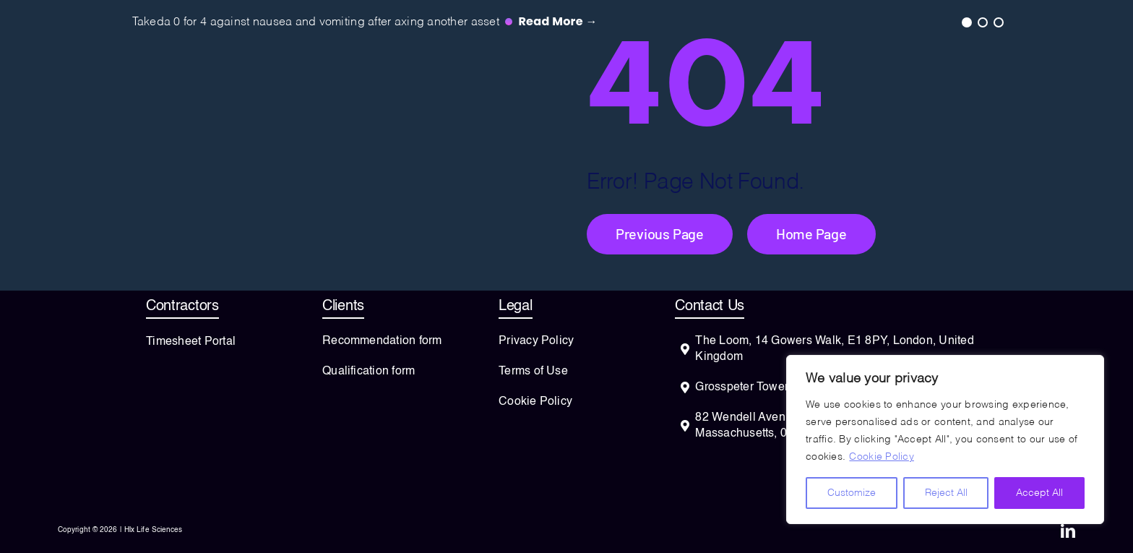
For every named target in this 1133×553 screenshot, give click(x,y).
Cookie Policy (881, 457)
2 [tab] (982, 21)
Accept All (1039, 493)
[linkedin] (1068, 531)
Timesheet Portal (191, 342)
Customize (851, 493)
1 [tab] (966, 21)
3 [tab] (998, 21)
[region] (945, 439)
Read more (557, 21)
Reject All (946, 493)
